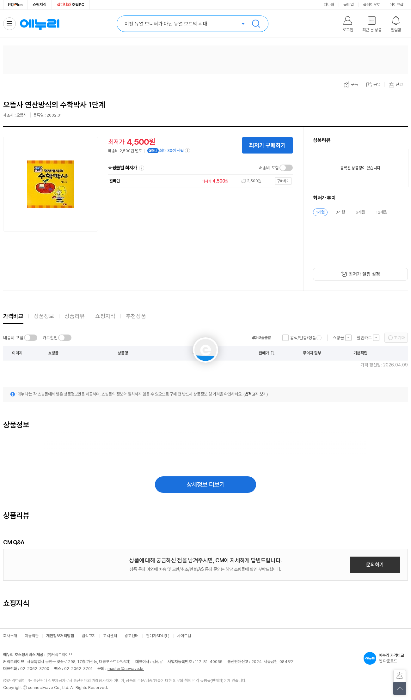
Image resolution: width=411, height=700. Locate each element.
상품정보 (44, 316)
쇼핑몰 (338, 337)
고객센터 (110, 635)
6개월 (360, 212)
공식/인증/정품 (303, 337)
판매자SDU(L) (157, 635)
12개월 (381, 212)
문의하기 (375, 565)
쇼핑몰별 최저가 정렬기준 (141, 168)
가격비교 (13, 316)
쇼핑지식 (39, 4)
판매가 (264, 353)
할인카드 (364, 337)
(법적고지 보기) (255, 394)
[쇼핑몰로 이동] (198, 181)
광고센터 (131, 635)
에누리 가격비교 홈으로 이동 (39, 23)
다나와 (329, 4)
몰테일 (348, 4)
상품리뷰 (74, 316)
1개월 (320, 212)
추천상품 (136, 316)
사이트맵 (184, 635)
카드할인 (50, 337)
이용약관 (32, 635)
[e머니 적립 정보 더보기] (188, 151)
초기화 (399, 337)
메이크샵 (396, 4)
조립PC (70, 4)
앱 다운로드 (386, 658)
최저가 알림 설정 (364, 274)
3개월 (340, 212)
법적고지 (88, 635)
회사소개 (10, 635)
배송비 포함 (269, 167)
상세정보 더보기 (206, 484)
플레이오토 (371, 4)
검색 (256, 23)
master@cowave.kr (125, 668)
